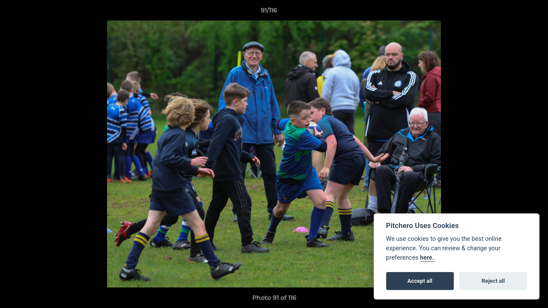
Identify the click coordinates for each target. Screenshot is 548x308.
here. (427, 257)
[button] (512, 12)
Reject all (493, 281)
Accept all (420, 281)
